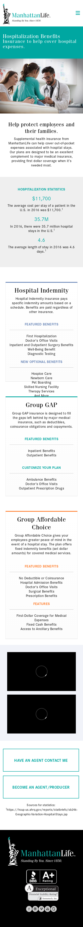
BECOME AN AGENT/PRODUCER (40, 787)
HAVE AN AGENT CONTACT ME (41, 760)
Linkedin (35, 909)
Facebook (29, 909)
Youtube (48, 909)
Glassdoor (54, 909)
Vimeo (41, 909)
